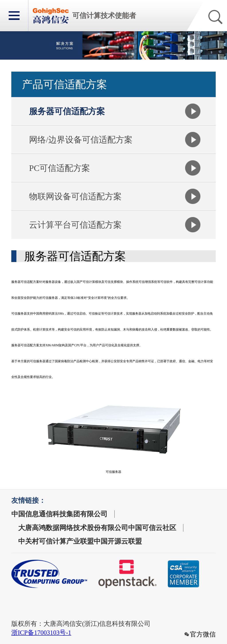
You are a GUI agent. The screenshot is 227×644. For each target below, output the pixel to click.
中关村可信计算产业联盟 (56, 541)
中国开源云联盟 (118, 541)
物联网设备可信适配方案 (75, 196)
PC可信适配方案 (59, 168)
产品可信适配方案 (64, 84)
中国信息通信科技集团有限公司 (59, 514)
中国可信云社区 (152, 528)
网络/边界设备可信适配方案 (81, 139)
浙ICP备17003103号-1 (41, 632)
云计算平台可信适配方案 (75, 224)
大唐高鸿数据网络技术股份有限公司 (73, 528)
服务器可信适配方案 (67, 111)
